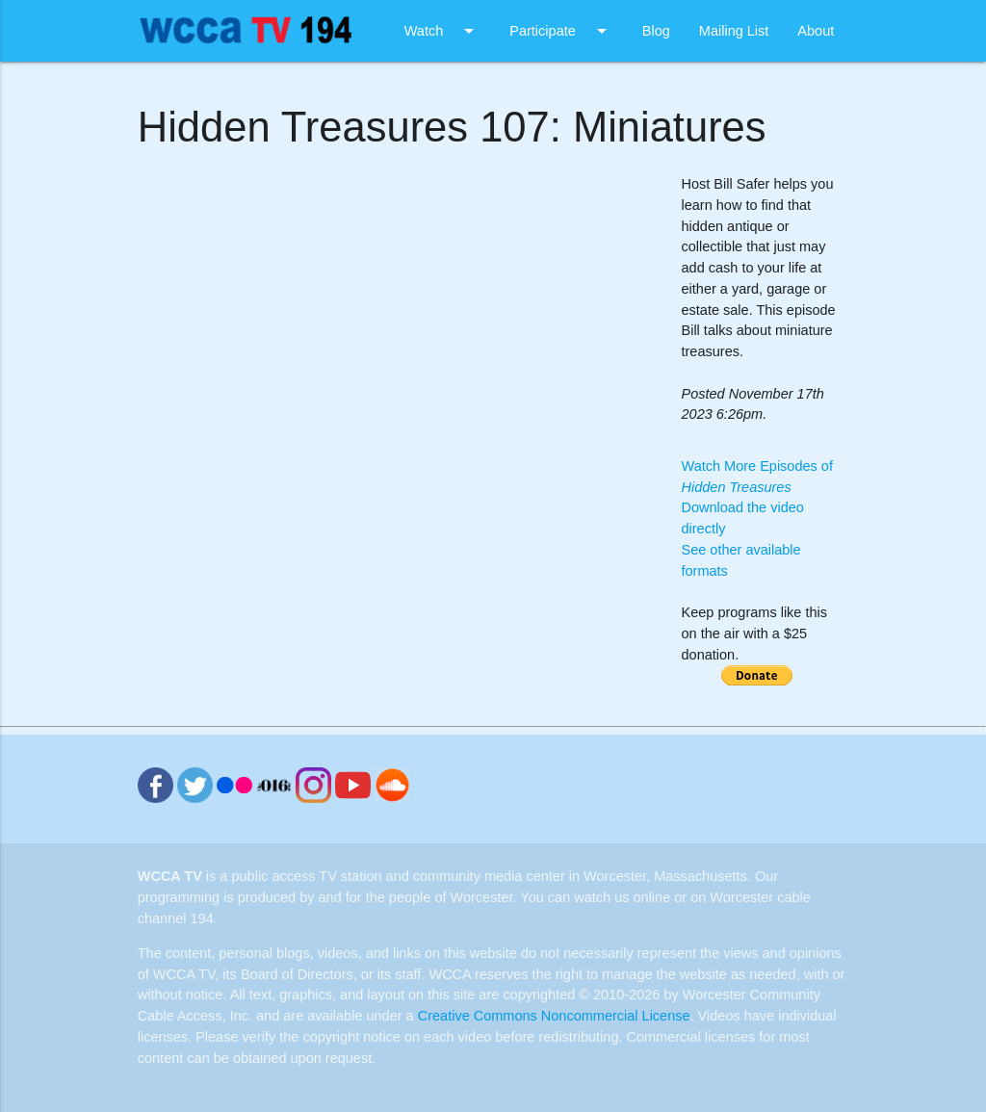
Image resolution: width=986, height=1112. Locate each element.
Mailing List (734, 31)
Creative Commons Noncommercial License (554, 1015)
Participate (561, 31)
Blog (656, 31)
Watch (442, 31)
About (815, 31)
